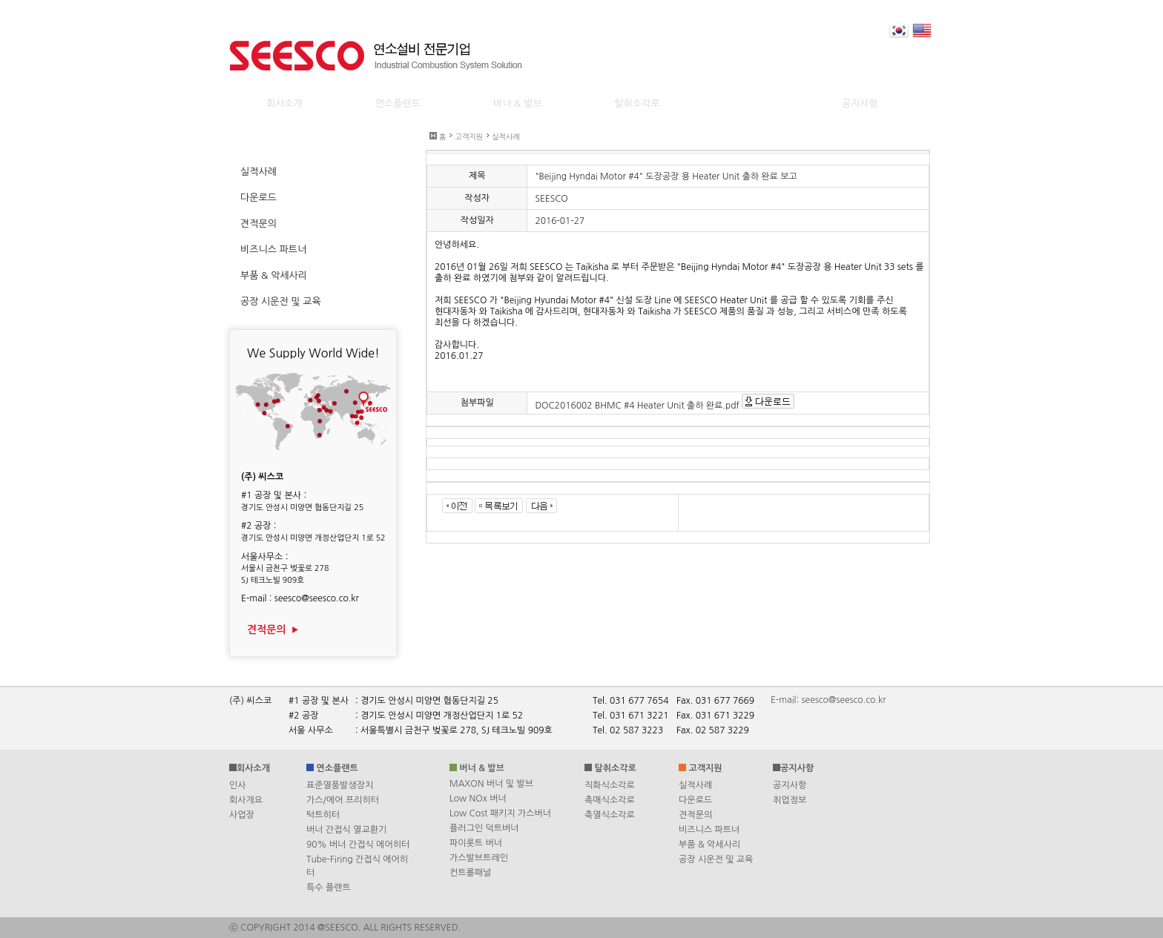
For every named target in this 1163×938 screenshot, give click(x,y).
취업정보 (789, 800)
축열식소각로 (609, 814)
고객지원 (469, 136)
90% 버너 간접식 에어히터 (357, 844)
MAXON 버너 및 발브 (491, 783)
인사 (237, 785)
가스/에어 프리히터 (342, 800)
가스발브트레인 (478, 857)
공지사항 (789, 785)
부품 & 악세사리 (709, 844)
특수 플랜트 (328, 887)
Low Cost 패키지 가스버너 (500, 813)
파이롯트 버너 (475, 843)
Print (945, 174)
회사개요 (246, 800)
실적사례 (506, 136)
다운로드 (695, 800)
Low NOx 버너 (478, 798)
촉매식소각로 (609, 800)
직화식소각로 (609, 785)
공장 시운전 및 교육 (716, 859)
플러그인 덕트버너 (484, 828)
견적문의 (273, 629)
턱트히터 (323, 814)
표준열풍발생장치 (339, 785)
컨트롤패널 (470, 872)
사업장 (241, 814)
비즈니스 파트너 (709, 829)
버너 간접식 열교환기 (346, 829)
